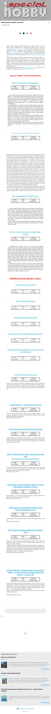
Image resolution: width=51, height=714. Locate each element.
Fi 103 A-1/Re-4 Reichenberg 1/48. (16, 53)
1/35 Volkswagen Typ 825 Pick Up (25, 196)
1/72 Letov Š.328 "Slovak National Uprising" (25, 334)
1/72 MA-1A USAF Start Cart (25, 375)
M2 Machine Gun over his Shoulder (25, 459)
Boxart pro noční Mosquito (8, 657)
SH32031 (32, 69)
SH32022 (23, 69)
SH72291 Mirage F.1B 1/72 (31, 67)
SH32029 (27, 69)
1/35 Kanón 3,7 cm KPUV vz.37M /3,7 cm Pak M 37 (25, 133)
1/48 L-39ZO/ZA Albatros (25, 301)
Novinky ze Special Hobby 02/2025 (10, 673)
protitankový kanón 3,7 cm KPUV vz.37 (15, 48)
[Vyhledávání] (49, 3)
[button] (49, 23)
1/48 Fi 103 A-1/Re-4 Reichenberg (25, 83)
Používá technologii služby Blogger (25, 708)
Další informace (45, 669)
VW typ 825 (14, 51)
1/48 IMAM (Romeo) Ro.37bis (25, 318)
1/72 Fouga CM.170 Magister (19, 350)
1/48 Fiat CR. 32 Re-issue (25, 285)
